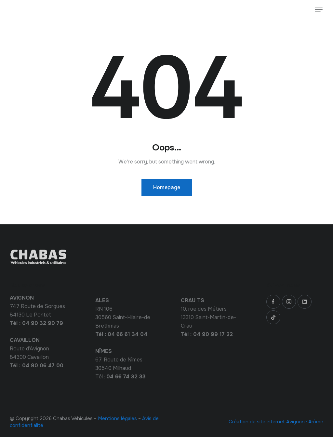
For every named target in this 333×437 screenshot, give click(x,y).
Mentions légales (117, 418)
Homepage (166, 187)
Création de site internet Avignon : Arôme (276, 421)
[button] (318, 9)
